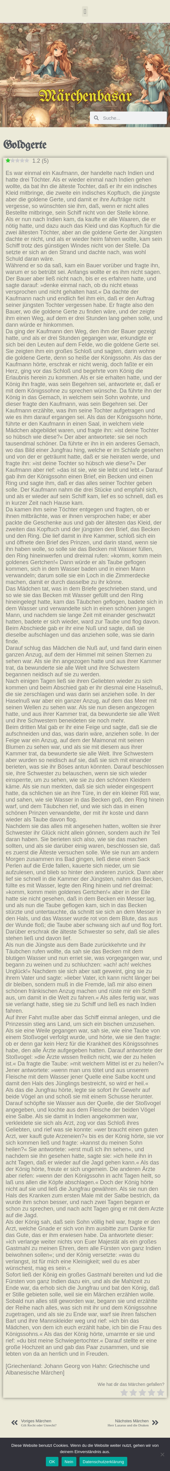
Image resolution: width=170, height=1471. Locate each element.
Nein (69, 1461)
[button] (85, 11)
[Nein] (162, 1454)
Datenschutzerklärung (103, 1461)
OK (52, 1461)
